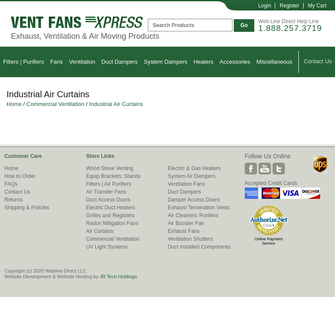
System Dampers (166, 61)
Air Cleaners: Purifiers (193, 215)
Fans (56, 61)
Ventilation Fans (186, 184)
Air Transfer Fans (106, 192)
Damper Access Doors (193, 200)
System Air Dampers (191, 176)
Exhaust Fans (183, 231)
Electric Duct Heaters (110, 208)
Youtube (265, 168)
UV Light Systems (106, 247)
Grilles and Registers (110, 215)
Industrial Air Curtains (116, 104)
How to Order (19, 176)
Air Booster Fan (186, 223)
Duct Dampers (119, 61)
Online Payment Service (269, 241)
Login (264, 6)
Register (289, 6)
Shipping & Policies (26, 208)
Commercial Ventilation (56, 104)
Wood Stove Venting (109, 168)
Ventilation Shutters (190, 239)
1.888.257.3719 (290, 28)
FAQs (10, 184)
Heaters (204, 61)
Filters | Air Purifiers (108, 184)
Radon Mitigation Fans (112, 223)
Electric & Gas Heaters (194, 168)
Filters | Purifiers (23, 61)
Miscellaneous (274, 61)
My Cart (317, 6)
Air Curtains (99, 231)
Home (14, 104)
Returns (13, 200)
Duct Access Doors (108, 200)
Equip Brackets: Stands (113, 176)
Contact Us (318, 61)
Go (244, 25)
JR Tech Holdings (118, 276)
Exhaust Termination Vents (198, 208)
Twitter (279, 168)
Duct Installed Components (199, 247)
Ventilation (82, 61)
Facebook (251, 168)
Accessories (235, 61)
